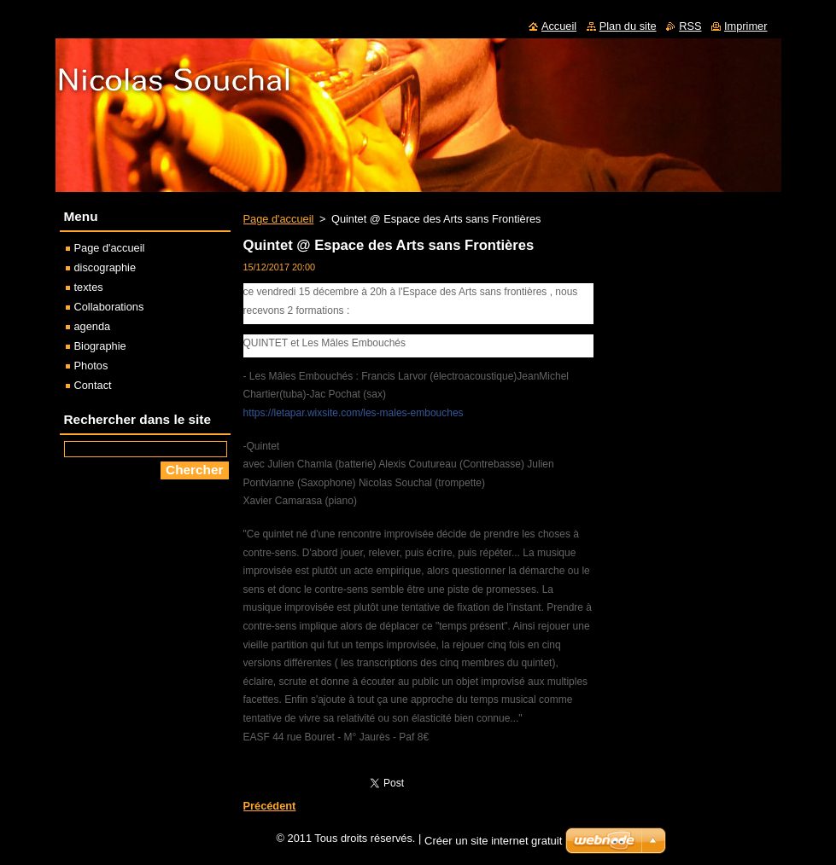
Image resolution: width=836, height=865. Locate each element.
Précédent (269, 805)
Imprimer (745, 26)
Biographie (100, 346)
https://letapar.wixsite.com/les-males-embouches (353, 413)
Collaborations (109, 306)
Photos (91, 365)
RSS (690, 26)
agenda (92, 326)
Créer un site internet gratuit (493, 845)
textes (88, 287)
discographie (105, 267)
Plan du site (628, 26)
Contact (93, 385)
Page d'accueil (278, 218)
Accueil (558, 26)
